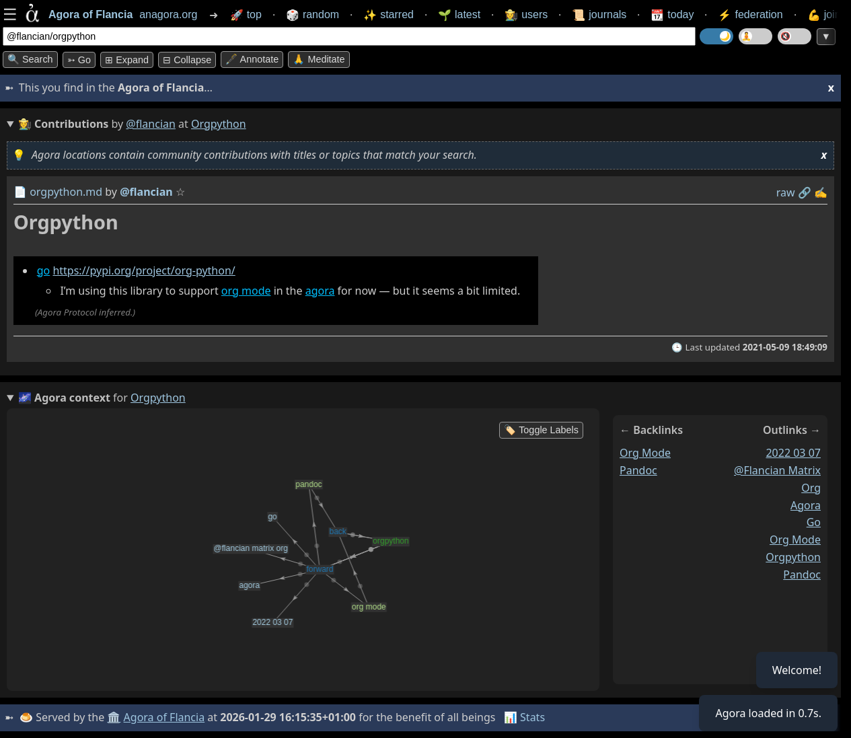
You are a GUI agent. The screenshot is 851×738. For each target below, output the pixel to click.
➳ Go (79, 59)
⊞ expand (127, 59)
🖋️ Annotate (252, 59)
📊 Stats (524, 717)
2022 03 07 (793, 452)
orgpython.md (66, 191)
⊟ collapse (187, 59)
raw (785, 192)
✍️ (820, 192)
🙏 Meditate (318, 59)
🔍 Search (30, 59)
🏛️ (113, 717)
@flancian (151, 123)
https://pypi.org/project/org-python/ (143, 270)
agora (320, 290)
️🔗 (804, 192)
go (43, 270)
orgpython (793, 557)
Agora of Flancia (164, 717)
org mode (246, 290)
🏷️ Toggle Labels (541, 430)
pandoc (638, 470)
